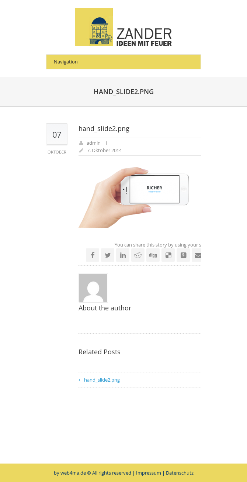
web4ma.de (73, 472)
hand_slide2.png (102, 379)
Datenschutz (180, 472)
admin (94, 143)
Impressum (148, 472)
